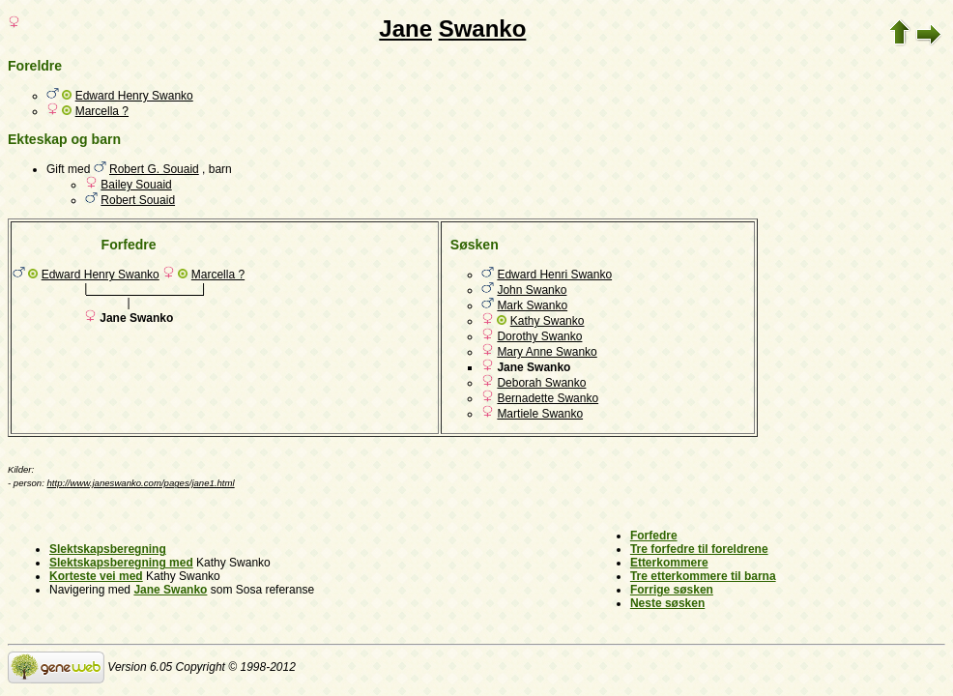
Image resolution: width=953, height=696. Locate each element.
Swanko (483, 28)
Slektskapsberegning (107, 549)
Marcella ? (102, 111)
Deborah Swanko (541, 383)
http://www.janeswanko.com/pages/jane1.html (141, 483)
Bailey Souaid (136, 184)
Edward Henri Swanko (554, 274)
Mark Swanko (532, 305)
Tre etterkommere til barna (703, 576)
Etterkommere (669, 562)
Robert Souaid (138, 200)
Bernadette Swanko (547, 398)
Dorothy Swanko (539, 336)
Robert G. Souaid (154, 169)
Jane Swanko (170, 589)
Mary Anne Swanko (546, 352)
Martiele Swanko (540, 413)
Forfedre (654, 535)
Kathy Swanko (547, 321)
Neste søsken (667, 603)
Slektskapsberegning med (121, 562)
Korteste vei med (96, 576)
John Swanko (531, 290)
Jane (405, 28)
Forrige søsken (671, 589)
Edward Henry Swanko (134, 95)
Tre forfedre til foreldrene (699, 549)
